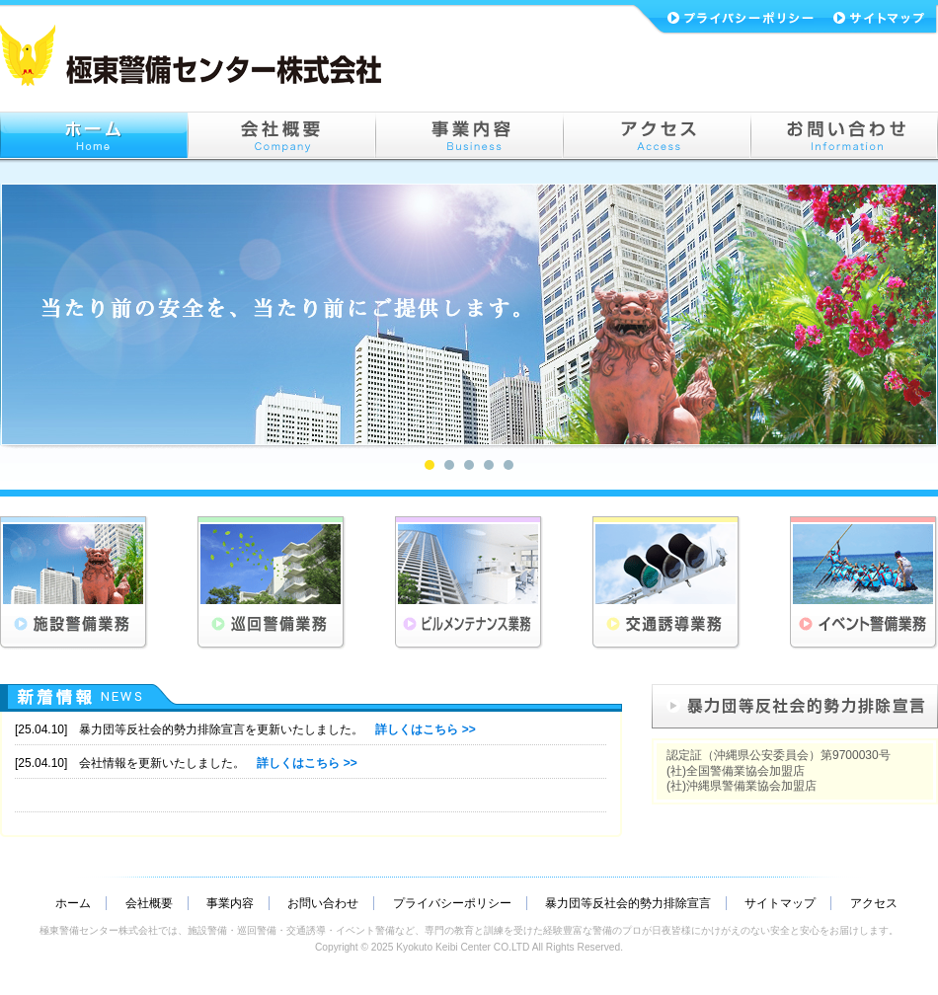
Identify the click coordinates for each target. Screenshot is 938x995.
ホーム (73, 903)
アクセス (874, 903)
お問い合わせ (322, 903)
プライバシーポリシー (452, 903)
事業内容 (230, 903)
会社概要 (149, 903)
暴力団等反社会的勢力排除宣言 (628, 903)
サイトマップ (780, 903)
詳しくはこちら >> (425, 729)
